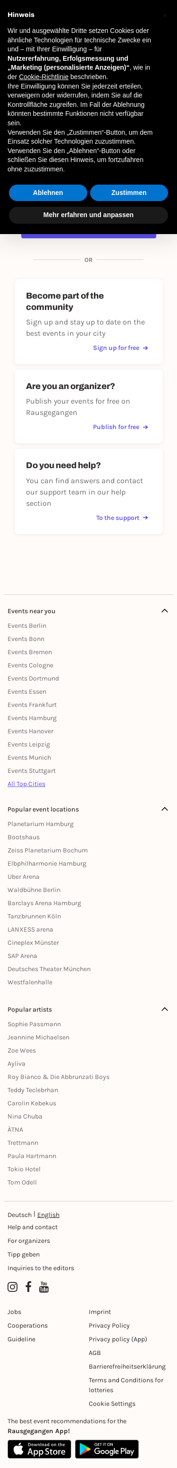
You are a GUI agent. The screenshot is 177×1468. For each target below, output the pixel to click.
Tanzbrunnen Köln (34, 916)
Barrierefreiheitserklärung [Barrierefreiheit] (127, 1367)
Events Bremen (30, 652)
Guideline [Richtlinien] (21, 1339)
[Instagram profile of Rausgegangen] (12, 1287)
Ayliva (16, 1064)
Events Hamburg (32, 718)
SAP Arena (22, 956)
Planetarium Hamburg (41, 824)
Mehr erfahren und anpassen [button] (88, 215)
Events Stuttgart (32, 771)
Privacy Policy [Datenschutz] (109, 1326)
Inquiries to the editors (41, 1268)
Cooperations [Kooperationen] (28, 1326)
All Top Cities (26, 784)
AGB (95, 1353)
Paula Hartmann (32, 1156)
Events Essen (27, 692)
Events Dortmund (33, 678)
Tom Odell (22, 1182)
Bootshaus (24, 837)
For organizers (29, 1241)
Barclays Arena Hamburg (44, 903)
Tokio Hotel (24, 1169)
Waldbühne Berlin (34, 890)
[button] (164, 15)
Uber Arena (24, 877)
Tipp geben (24, 1254)
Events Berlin (27, 626)
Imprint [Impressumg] (100, 1312)
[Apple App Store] (39, 1449)
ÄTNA (15, 1130)
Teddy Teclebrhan (33, 1090)
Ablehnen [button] (48, 192)
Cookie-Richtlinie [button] (43, 77)
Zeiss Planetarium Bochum (48, 850)
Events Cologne (30, 665)
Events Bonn (26, 639)
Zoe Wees (22, 1050)
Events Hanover (30, 731)
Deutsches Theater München (49, 969)
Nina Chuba (25, 1116)
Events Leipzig (29, 744)
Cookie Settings (112, 1404)
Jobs (14, 1312)
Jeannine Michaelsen (38, 1037)
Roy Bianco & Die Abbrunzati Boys (59, 1077)
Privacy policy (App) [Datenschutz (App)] (118, 1339)
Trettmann (23, 1143)
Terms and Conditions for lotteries (126, 1385)
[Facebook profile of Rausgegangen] (28, 1287)
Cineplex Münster (33, 943)
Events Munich (29, 758)
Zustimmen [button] (129, 192)
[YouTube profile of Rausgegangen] (44, 1287)
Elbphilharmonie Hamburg (47, 864)
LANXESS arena (30, 929)
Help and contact (33, 1227)
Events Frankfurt (32, 705)
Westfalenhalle (30, 982)
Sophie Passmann (34, 1024)
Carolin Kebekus (32, 1103)
